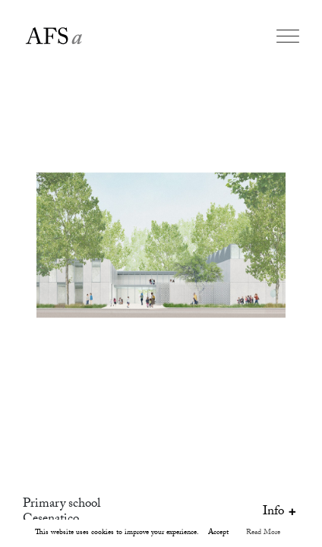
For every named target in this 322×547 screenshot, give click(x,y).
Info (281, 512)
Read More (263, 532)
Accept (218, 532)
